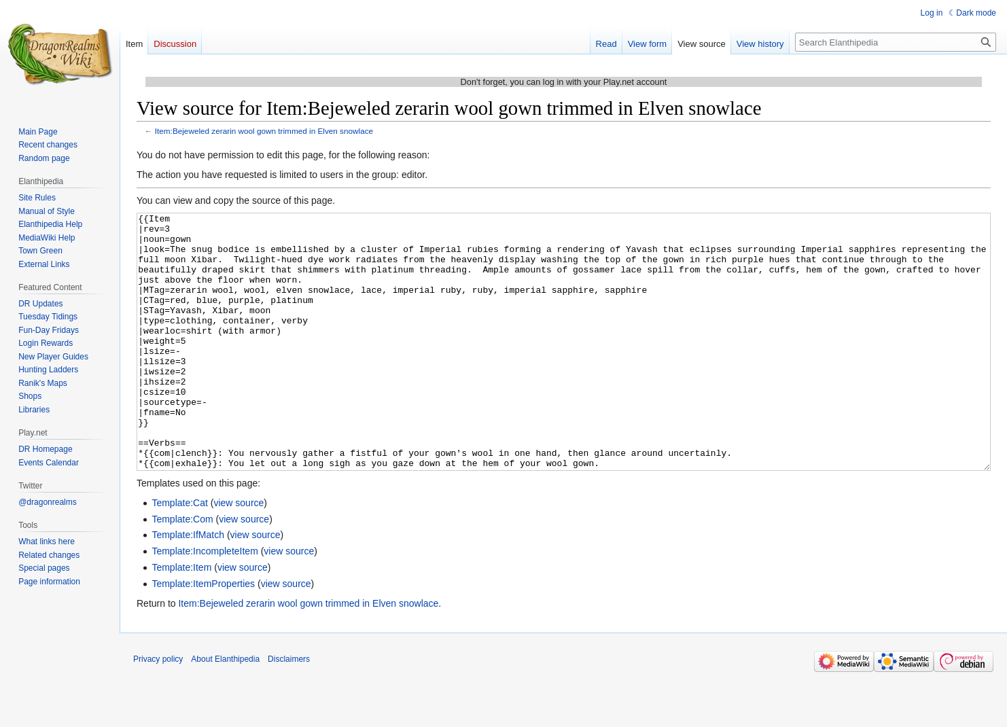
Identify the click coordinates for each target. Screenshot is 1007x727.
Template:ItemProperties (203, 634)
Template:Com (182, 570)
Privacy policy (158, 710)
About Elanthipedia (225, 710)
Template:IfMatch (188, 585)
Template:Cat (179, 553)
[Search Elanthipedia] (895, 42)
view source (238, 553)
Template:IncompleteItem (205, 602)
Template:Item (181, 618)
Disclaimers (289, 710)
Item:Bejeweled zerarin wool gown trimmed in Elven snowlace (264, 130)
